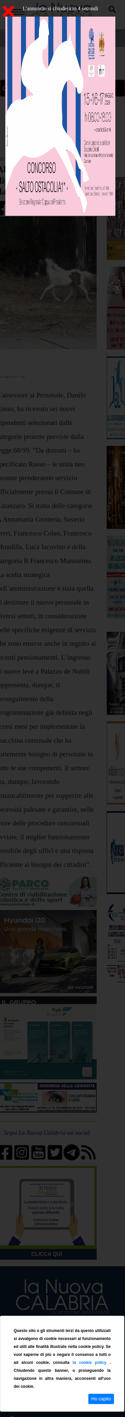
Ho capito (101, 1398)
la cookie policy (91, 1362)
